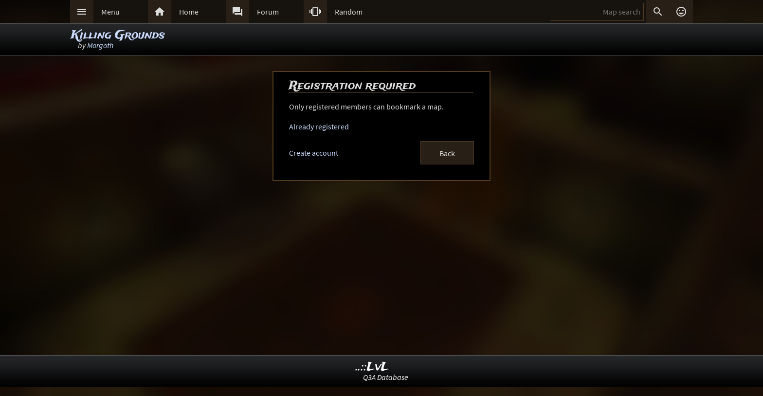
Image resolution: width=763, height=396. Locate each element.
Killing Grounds (118, 35)
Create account (313, 153)
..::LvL (372, 367)
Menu (110, 12)
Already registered (319, 126)
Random (349, 12)
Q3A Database (385, 377)
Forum (268, 12)
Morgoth (100, 45)
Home (189, 12)
